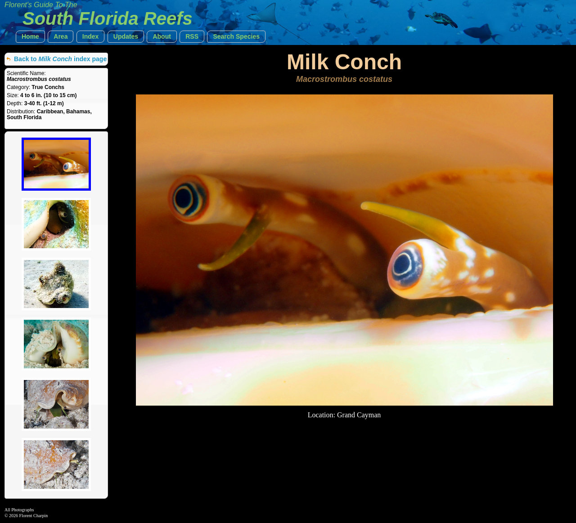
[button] (30, 37)
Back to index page (60, 59)
